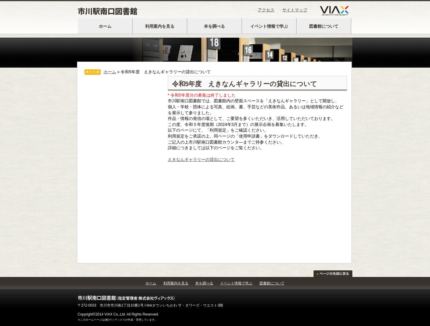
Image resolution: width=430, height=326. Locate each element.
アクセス (266, 9)
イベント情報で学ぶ (269, 26)
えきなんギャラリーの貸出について (201, 159)
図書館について (323, 26)
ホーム (105, 26)
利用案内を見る (159, 26)
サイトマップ (294, 9)
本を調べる (214, 26)
